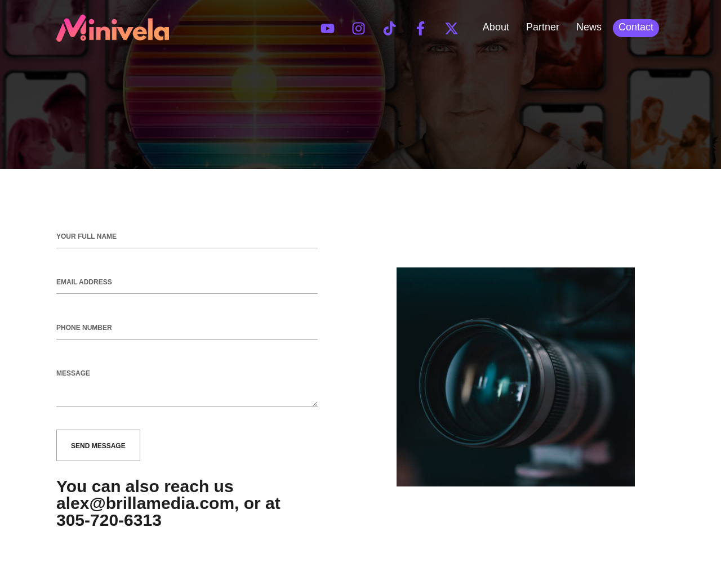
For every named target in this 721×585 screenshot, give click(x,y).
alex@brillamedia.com (145, 503)
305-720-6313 (109, 520)
